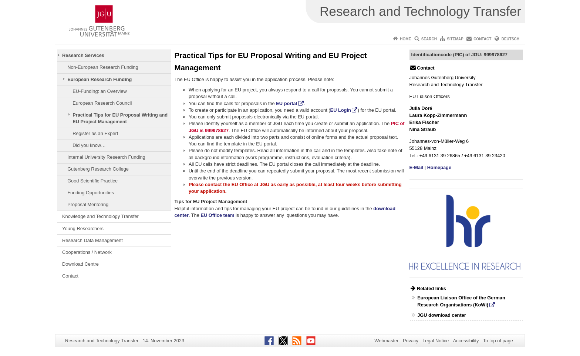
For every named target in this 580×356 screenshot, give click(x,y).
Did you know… (89, 145)
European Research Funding (99, 79)
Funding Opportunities (90, 192)
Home (405, 39)
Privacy (410, 340)
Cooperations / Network (87, 252)
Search (429, 39)
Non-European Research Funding (102, 67)
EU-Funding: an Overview (99, 91)
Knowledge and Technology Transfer (100, 216)
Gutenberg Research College (98, 169)
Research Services (83, 55)
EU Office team (217, 215)
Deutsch (510, 39)
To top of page (498, 340)
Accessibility (466, 340)
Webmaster (386, 340)
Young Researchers (83, 228)
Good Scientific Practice (92, 181)
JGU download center (441, 315)
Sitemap (455, 39)
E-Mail (416, 167)
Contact (482, 39)
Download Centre (80, 264)
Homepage (439, 167)
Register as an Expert (95, 133)
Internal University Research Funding (106, 157)
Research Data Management (92, 240)
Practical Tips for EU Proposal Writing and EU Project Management (120, 118)
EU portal (286, 103)
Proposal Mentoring (87, 204)
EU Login (340, 110)
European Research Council (102, 103)
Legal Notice (435, 340)
